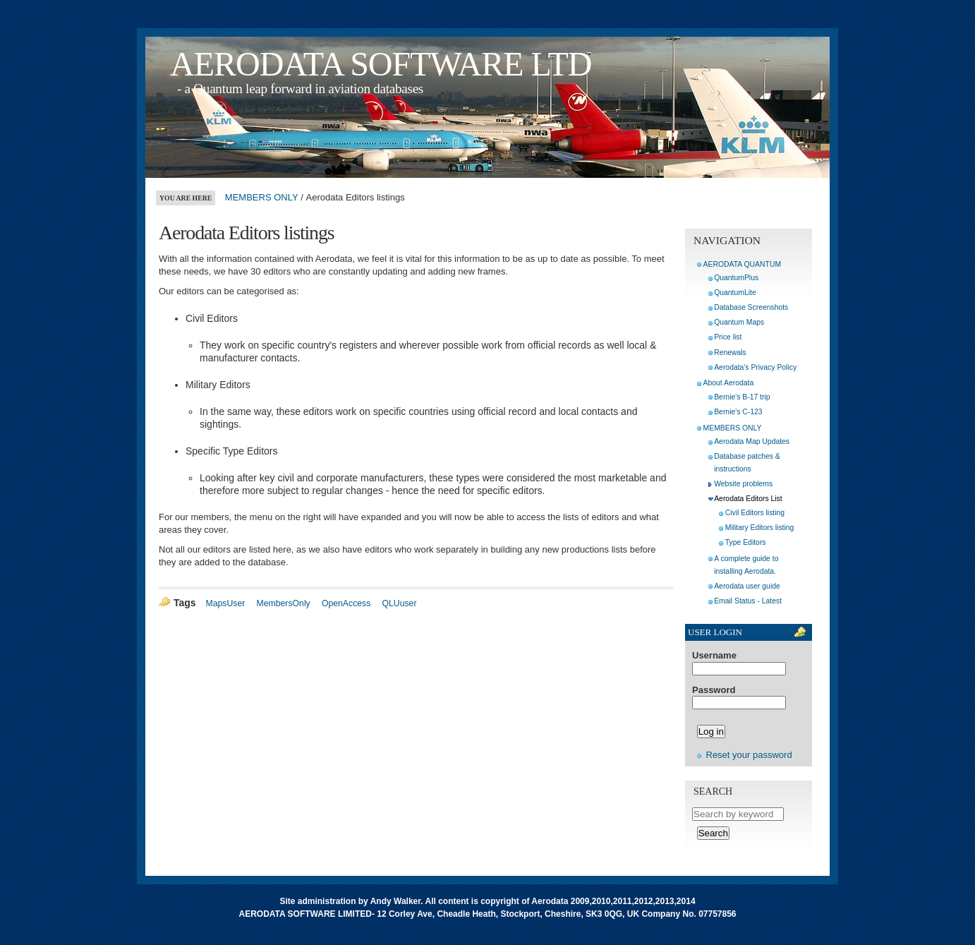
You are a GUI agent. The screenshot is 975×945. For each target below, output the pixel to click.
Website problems (743, 484)
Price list (727, 337)
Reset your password (749, 755)
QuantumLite (735, 292)
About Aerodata (728, 383)
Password (713, 690)
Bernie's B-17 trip (742, 397)
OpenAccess (346, 603)
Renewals (730, 352)
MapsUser (226, 603)
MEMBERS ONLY (261, 197)
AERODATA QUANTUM (742, 264)
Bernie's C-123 (738, 412)
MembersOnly (283, 603)
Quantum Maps (739, 322)
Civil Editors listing (755, 513)
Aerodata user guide (747, 586)
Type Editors (745, 542)
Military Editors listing (759, 527)
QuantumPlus (736, 278)
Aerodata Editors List (748, 498)
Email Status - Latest (748, 601)
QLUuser (399, 603)
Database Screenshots (751, 307)
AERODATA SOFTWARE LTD (380, 64)
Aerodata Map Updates (751, 441)
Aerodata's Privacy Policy (755, 367)
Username (714, 655)
